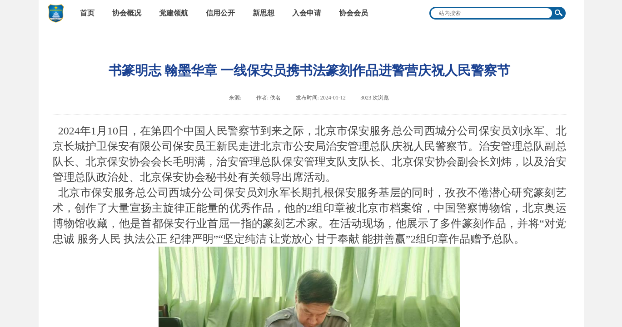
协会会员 (353, 13)
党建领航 (173, 13)
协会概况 (126, 13)
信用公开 (220, 13)
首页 (87, 13)
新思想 (263, 13)
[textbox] (492, 13)
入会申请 (306, 13)
